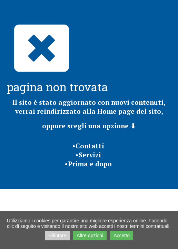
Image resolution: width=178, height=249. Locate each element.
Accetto (121, 235)
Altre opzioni (90, 235)
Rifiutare (57, 235)
